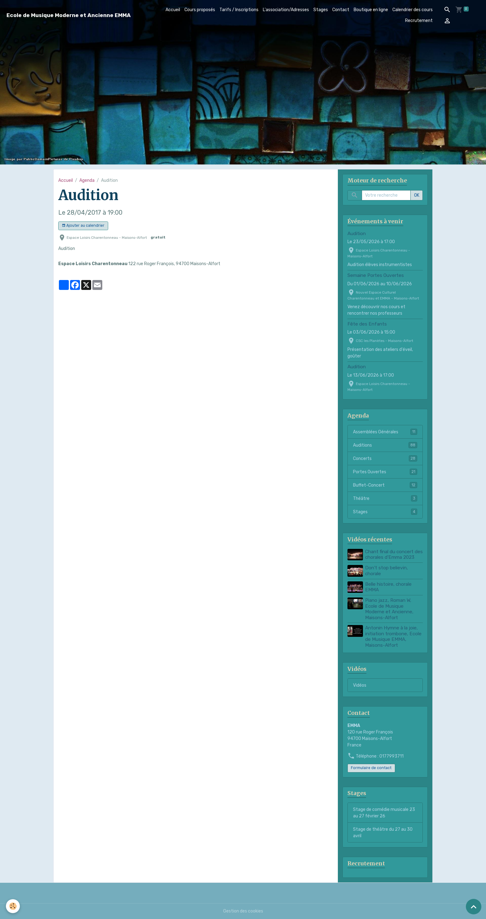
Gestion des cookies (243, 911)
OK (416, 195)
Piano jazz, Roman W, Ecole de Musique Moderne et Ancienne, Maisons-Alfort (389, 608)
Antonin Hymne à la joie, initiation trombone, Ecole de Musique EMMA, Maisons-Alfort (393, 636)
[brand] (68, 15)
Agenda (87, 180)
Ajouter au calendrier (83, 225)
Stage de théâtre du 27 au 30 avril (383, 832)
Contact (340, 9)
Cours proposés (199, 9)
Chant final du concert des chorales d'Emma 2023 (394, 554)
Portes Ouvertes (385, 472)
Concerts (385, 458)
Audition (356, 233)
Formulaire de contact (371, 768)
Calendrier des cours (412, 9)
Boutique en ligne (371, 9)
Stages (320, 9)
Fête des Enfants (367, 324)
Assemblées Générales (385, 432)
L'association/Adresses (286, 9)
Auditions (385, 445)
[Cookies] (13, 906)
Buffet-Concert (385, 485)
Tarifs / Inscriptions (238, 9)
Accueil (173, 9)
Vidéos (359, 685)
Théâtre (385, 498)
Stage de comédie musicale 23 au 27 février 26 (384, 813)
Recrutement (419, 20)
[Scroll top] (473, 906)
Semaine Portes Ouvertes (375, 275)
